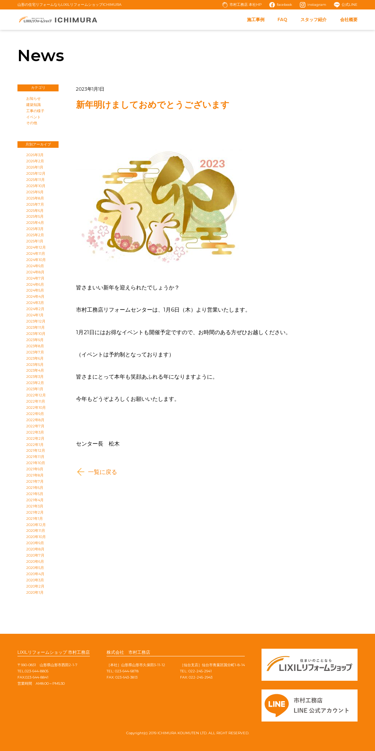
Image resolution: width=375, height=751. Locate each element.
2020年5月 (35, 568)
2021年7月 (35, 481)
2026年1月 (34, 167)
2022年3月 (35, 432)
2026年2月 (35, 161)
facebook (284, 5)
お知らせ (33, 98)
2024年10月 (36, 260)
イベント (33, 117)
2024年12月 (36, 247)
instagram (316, 5)
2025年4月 (35, 223)
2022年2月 (35, 438)
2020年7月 (35, 555)
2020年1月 (35, 592)
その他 (31, 123)
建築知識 (33, 105)
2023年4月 (35, 370)
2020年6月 (35, 562)
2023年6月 (35, 358)
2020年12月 (36, 525)
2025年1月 (34, 241)
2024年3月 (35, 303)
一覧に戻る (102, 471)
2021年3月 (34, 506)
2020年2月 (35, 586)
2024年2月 (35, 309)
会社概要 (349, 19)
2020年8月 (35, 549)
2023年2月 (35, 383)
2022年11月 (35, 401)
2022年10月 (36, 408)
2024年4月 (35, 297)
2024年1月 (35, 315)
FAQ (282, 19)
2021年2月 (35, 512)
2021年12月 (35, 450)
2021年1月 (34, 519)
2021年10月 (35, 463)
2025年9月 (35, 192)
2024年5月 (35, 290)
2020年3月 (35, 580)
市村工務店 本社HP (246, 5)
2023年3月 (35, 377)
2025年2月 (35, 235)
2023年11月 (35, 327)
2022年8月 (35, 420)
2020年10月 (36, 537)
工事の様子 (35, 111)
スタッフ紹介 (313, 19)
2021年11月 (35, 457)
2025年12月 (35, 173)
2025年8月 (35, 198)
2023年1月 (34, 389)
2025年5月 (35, 216)
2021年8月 (35, 475)
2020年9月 (35, 543)
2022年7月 (35, 426)
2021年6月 (34, 488)
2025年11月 (35, 180)
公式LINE (350, 5)
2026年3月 (35, 155)
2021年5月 (34, 494)
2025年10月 (35, 186)
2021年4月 (35, 500)
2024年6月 (35, 284)
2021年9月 (34, 469)
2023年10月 (35, 334)
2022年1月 (35, 445)
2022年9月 (35, 414)
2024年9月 (35, 266)
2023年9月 (35, 340)
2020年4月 (35, 574)
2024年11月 (35, 254)
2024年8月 (35, 272)
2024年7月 (35, 278)
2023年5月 (35, 365)
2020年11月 (35, 531)
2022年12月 (36, 395)
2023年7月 (35, 352)
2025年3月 (35, 229)
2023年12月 (35, 321)
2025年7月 (35, 204)
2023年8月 (35, 346)
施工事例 (255, 19)
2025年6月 (35, 211)
